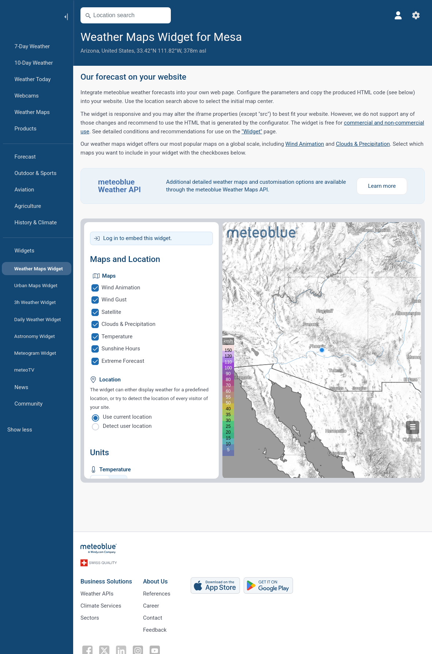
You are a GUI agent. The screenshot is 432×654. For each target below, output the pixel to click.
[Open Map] (162, 15)
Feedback (155, 630)
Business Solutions (106, 581)
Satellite (111, 312)
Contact (152, 618)
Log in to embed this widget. (137, 238)
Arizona (89, 50)
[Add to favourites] (251, 36)
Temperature (117, 336)
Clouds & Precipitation (363, 144)
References (156, 593)
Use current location (127, 417)
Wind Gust (114, 299)
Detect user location (127, 426)
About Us (155, 581)
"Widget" (251, 131)
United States (118, 50)
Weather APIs (96, 593)
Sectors (89, 618)
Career (151, 605)
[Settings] (416, 15)
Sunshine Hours (121, 348)
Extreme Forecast (123, 361)
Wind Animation (304, 144)
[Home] (29, 16)
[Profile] (398, 15)
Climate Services (100, 605)
